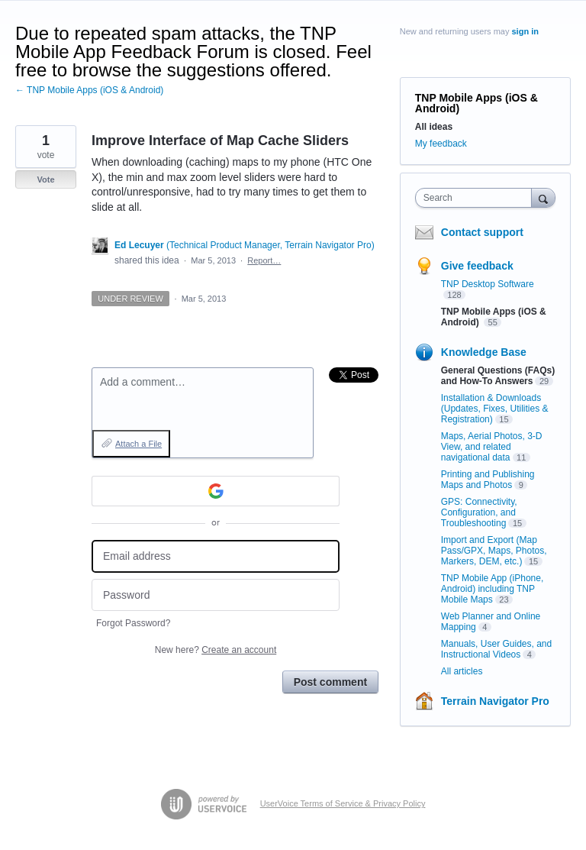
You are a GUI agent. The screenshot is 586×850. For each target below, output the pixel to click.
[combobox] (477, 197)
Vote (45, 179)
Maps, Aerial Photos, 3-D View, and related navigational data (492, 447)
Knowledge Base (483, 352)
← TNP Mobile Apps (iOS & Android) (89, 90)
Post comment (330, 682)
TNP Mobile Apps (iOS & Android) (476, 103)
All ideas (433, 126)
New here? (215, 650)
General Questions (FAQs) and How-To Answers (498, 375)
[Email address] (216, 556)
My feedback (441, 143)
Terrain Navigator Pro (495, 701)
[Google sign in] (216, 491)
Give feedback (477, 266)
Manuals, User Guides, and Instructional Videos (496, 649)
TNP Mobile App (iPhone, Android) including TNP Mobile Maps (492, 589)
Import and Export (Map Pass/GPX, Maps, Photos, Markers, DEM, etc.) (494, 551)
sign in (525, 31)
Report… (264, 260)
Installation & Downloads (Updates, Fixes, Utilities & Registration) (495, 409)
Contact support (482, 232)
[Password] (216, 595)
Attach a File (138, 443)
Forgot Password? (133, 623)
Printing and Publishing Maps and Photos (488, 479)
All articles (462, 671)
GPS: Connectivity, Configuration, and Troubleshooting (479, 512)
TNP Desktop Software (487, 284)
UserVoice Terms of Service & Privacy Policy (343, 803)
